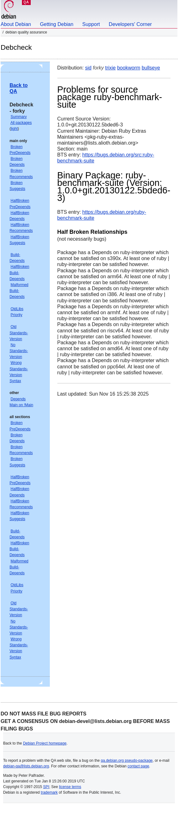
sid (88, 67)
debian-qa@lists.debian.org (26, 766)
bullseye (151, 67)
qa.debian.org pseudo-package (127, 760)
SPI (46, 787)
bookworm (128, 67)
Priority (16, 315)
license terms (70, 787)
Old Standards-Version (18, 333)
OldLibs (17, 309)
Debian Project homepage (44, 743)
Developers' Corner (130, 24)
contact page (138, 766)
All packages (21, 122)
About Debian (16, 24)
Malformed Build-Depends (18, 291)
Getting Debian (56, 24)
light (14, 128)
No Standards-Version (18, 351)
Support (91, 24)
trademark (49, 792)
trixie (110, 67)
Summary (19, 117)
